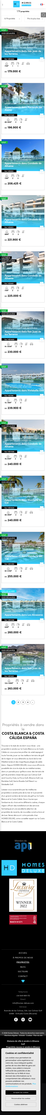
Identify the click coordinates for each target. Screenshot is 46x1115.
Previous (3, 43)
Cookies (29, 1035)
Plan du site (37, 1035)
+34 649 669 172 (23, 995)
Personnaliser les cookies (20, 1098)
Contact (23, 976)
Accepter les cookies (20, 1092)
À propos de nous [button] (23, 957)
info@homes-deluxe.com (23, 1003)
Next (42, 43)
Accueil (23, 952)
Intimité (22, 1035)
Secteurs (23, 971)
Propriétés (23, 962)
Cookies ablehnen (21, 1104)
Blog (23, 967)
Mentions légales (11, 1035)
